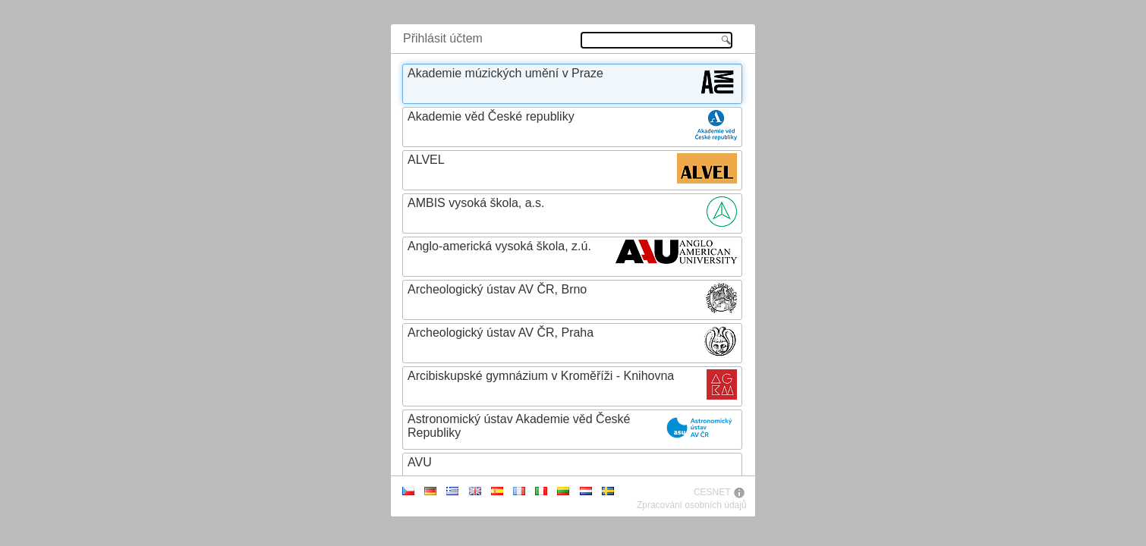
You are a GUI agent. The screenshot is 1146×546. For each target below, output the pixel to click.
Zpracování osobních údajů (692, 505)
